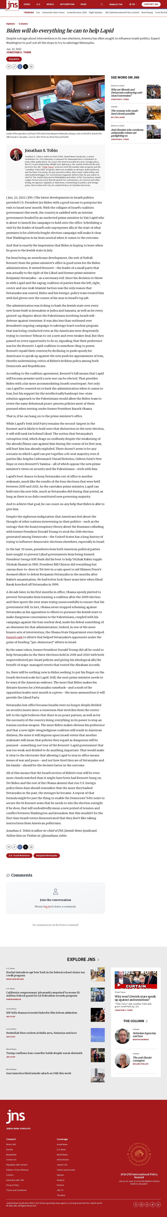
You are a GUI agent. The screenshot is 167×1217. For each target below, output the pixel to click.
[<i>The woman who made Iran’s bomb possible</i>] (154, 113)
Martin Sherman (141, 1039)
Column (23, 23)
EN (133, 4)
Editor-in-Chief (117, 85)
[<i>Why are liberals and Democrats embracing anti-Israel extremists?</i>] (154, 92)
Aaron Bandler (13, 999)
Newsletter (115, 4)
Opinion (10, 23)
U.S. (38, 4)
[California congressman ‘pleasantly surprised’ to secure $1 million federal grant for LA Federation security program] (98, 995)
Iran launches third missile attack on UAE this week (38, 1073)
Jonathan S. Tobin (18, 52)
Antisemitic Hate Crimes (53, 12)
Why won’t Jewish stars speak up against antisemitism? (135, 998)
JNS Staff (10, 1016)
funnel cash (14, 637)
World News (11, 1049)
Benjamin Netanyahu (46, 855)
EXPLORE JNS (83, 959)
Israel (27, 4)
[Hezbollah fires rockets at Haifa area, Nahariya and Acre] (98, 1035)
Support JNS (151, 4)
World (50, 4)
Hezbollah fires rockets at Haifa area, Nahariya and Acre (41, 1032)
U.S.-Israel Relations (19, 855)
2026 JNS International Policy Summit (139, 1176)
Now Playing (147, 12)
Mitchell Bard (118, 117)
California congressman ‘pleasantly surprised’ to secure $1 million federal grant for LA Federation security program (43, 994)
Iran (38, 12)
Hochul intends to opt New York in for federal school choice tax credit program (45, 974)
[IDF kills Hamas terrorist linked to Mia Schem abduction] (98, 1015)
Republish (14, 59)
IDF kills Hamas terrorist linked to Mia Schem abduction (41, 1012)
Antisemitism (67, 4)
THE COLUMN (136, 1021)
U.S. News (10, 968)
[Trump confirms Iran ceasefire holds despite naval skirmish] (98, 1055)
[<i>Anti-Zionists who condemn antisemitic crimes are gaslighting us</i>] (154, 132)
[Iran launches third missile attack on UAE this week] (98, 1075)
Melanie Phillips (140, 1064)
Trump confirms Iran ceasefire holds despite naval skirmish (44, 1053)
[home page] (12, 5)
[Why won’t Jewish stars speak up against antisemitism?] (136, 980)
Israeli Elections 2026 (77, 12)
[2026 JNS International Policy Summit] (139, 1154)
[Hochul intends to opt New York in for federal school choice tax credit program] (98, 974)
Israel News (11, 1009)
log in (47, 906)
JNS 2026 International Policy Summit (122, 12)
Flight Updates (96, 12)
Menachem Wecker (15, 979)
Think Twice (48, 167)
